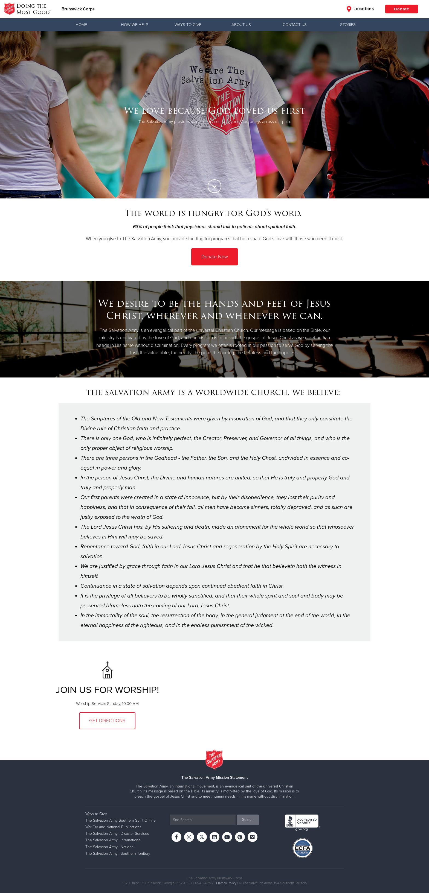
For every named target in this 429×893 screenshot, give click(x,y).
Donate (401, 9)
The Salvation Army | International (113, 840)
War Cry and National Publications (113, 827)
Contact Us (295, 24)
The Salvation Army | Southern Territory (117, 853)
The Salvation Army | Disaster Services (117, 833)
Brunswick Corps (78, 9)
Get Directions (107, 721)
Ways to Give (188, 24)
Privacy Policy (226, 883)
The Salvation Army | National (109, 847)
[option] (214, 114)
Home (81, 24)
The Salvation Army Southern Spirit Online (120, 820)
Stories (348, 24)
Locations (360, 9)
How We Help (134, 24)
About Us (241, 24)
